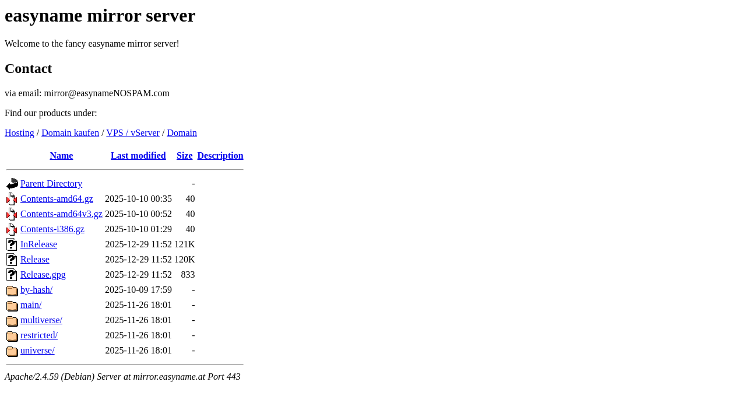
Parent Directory (51, 183)
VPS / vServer (133, 133)
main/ (30, 305)
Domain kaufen (70, 133)
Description (221, 155)
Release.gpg (43, 274)
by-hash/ (36, 290)
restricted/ (39, 335)
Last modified (138, 155)
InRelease (38, 244)
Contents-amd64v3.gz (61, 214)
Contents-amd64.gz (56, 199)
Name (61, 155)
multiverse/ (41, 320)
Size (185, 155)
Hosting (19, 133)
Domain (182, 133)
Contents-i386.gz (52, 229)
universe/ (37, 350)
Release (35, 259)
